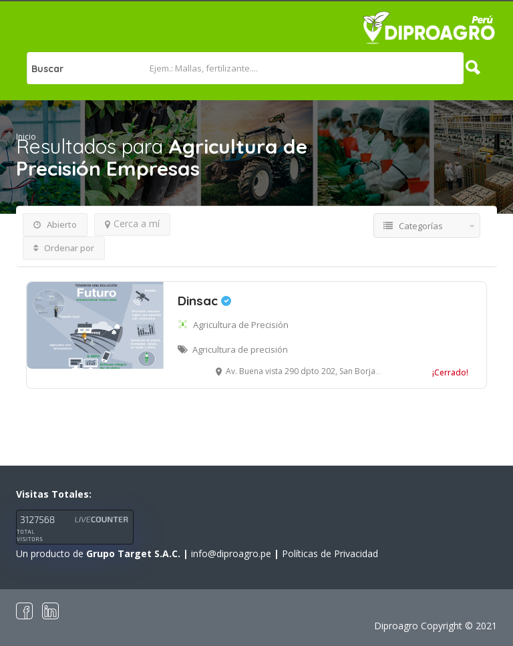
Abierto (55, 224)
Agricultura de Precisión (241, 325)
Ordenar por (63, 248)
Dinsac (204, 301)
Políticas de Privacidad (330, 553)
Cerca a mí (132, 223)
